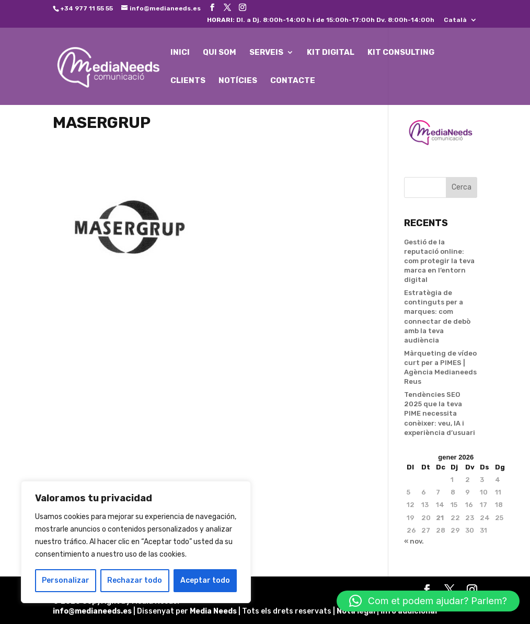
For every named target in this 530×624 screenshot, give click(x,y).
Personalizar (65, 580)
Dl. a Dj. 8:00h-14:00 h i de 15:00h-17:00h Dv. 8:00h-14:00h (320, 20)
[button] (428, 601)
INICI (180, 53)
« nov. (414, 541)
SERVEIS (266, 53)
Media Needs (213, 611)
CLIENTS (187, 81)
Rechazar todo (134, 580)
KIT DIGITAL (330, 53)
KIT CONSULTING (400, 53)
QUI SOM (219, 53)
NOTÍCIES (237, 81)
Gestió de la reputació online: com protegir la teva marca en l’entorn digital (439, 261)
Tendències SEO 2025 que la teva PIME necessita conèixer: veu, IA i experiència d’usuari (439, 414)
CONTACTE (292, 81)
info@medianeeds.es (92, 611)
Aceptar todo (205, 580)
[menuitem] (460, 22)
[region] (136, 542)
